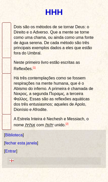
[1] (34, 67)
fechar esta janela (21, 143)
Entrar (10, 151)
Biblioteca (13, 135)
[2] (67, 124)
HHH (54, 12)
